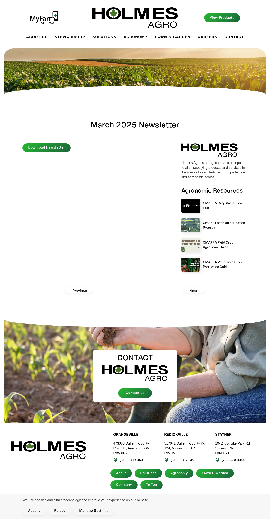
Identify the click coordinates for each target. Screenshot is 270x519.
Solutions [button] (104, 37)
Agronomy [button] (136, 37)
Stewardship (70, 37)
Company (123, 485)
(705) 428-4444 (229, 460)
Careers (207, 37)
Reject (59, 511)
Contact (234, 37)
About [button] (121, 473)
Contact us (135, 393)
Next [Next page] (194, 291)
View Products (222, 17)
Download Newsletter (46, 147)
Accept (34, 511)
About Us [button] (37, 37)
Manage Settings (94, 511)
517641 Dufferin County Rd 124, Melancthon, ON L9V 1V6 (184, 448)
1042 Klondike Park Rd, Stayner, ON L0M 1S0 (232, 448)
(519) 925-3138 (178, 460)
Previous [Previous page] (78, 291)
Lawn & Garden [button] (172, 37)
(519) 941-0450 (127, 460)
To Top (151, 485)
